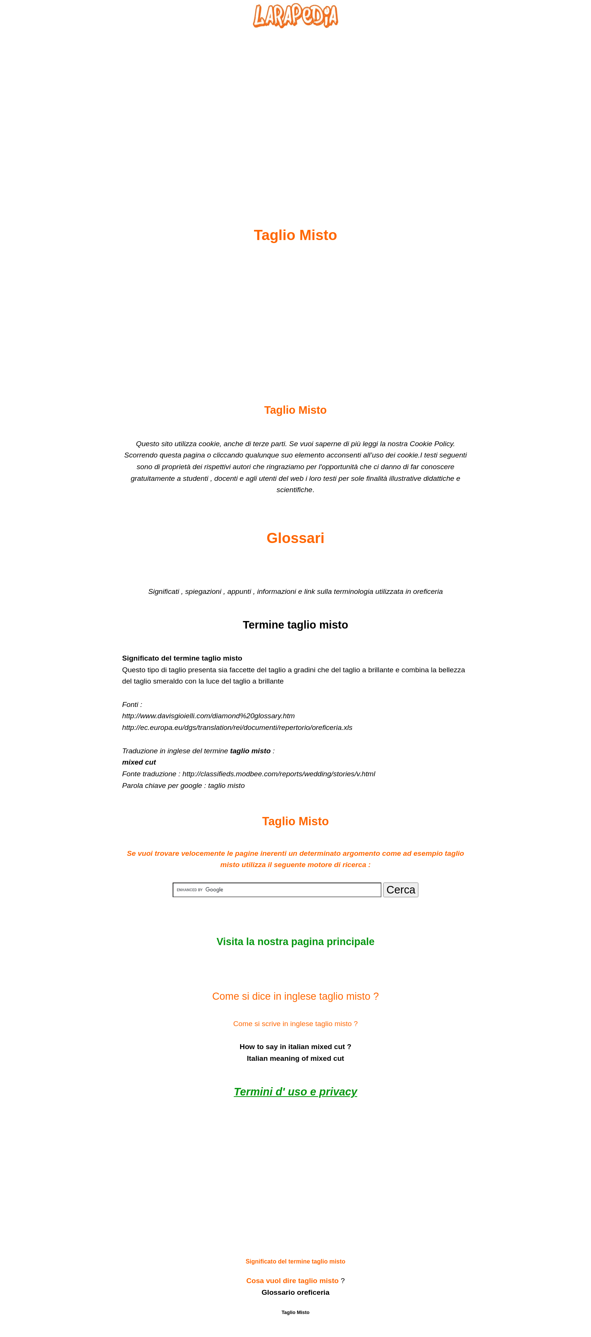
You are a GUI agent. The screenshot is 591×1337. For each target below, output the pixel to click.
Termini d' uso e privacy (295, 1092)
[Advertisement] (295, 109)
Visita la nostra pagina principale (295, 941)
